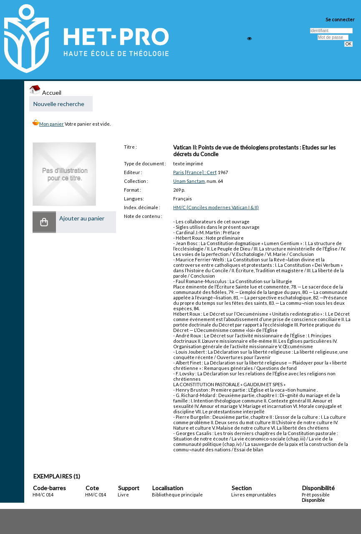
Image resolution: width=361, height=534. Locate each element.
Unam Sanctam (189, 181)
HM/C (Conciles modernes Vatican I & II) (216, 207)
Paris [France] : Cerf (194, 172)
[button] (44, 222)
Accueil (45, 92)
